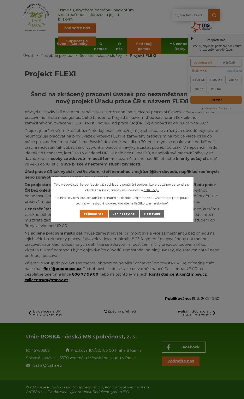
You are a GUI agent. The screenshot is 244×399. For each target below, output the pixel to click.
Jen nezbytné (124, 214)
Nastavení (152, 214)
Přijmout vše (93, 214)
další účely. (151, 190)
